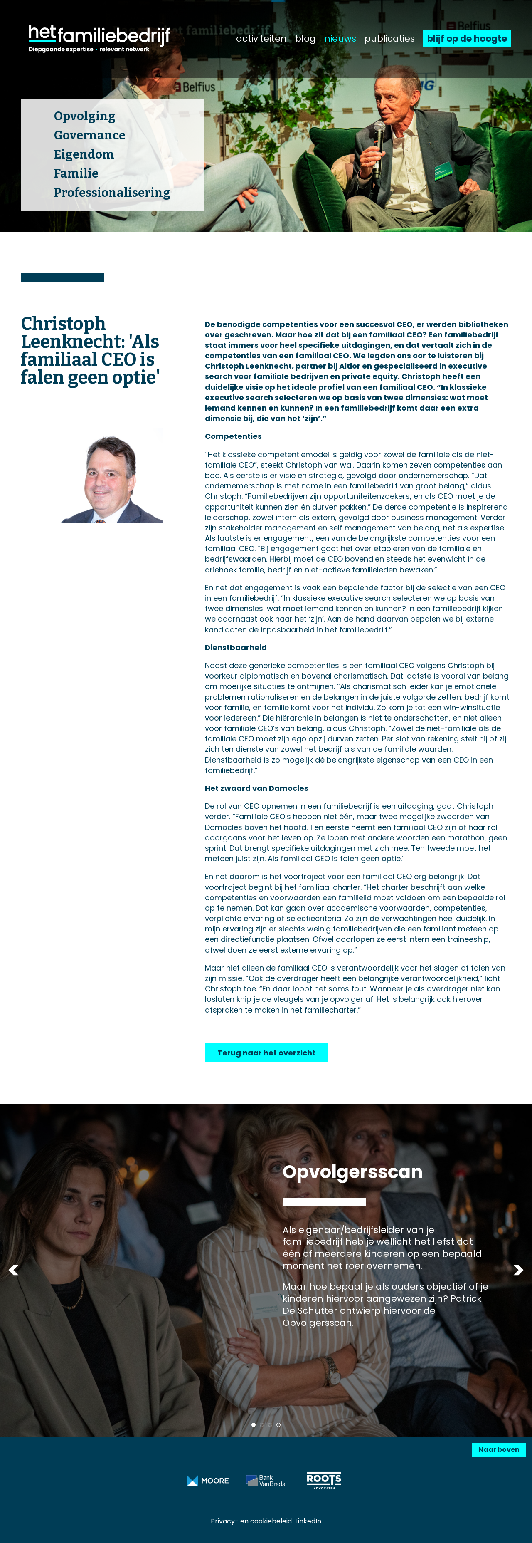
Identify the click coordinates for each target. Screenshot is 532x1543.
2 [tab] (262, 1425)
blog (305, 38)
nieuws (340, 38)
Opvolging (85, 116)
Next (518, 1270)
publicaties (390, 38)
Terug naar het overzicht (266, 1053)
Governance (90, 135)
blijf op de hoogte (467, 38)
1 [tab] (253, 1425)
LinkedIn (308, 1521)
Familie (76, 173)
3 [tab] (270, 1425)
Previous (13, 1270)
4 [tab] (278, 1425)
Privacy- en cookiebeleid (251, 1521)
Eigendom (84, 154)
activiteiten (261, 38)
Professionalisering (112, 193)
